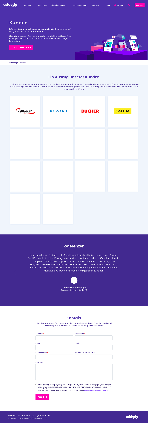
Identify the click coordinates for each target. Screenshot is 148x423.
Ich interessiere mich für (85, 353)
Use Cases (42, 5)
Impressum (12, 418)
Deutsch (121, 5)
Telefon (78, 343)
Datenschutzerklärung (26, 418)
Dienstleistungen (59, 5)
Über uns (96, 5)
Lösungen (29, 5)
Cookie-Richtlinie (41, 418)
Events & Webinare (79, 5)
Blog (108, 5)
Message (39, 362)
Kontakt (139, 5)
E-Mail (38, 343)
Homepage (13, 63)
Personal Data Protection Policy (96, 391)
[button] (129, 5)
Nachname (80, 334)
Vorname (39, 334)
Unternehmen (41, 353)
